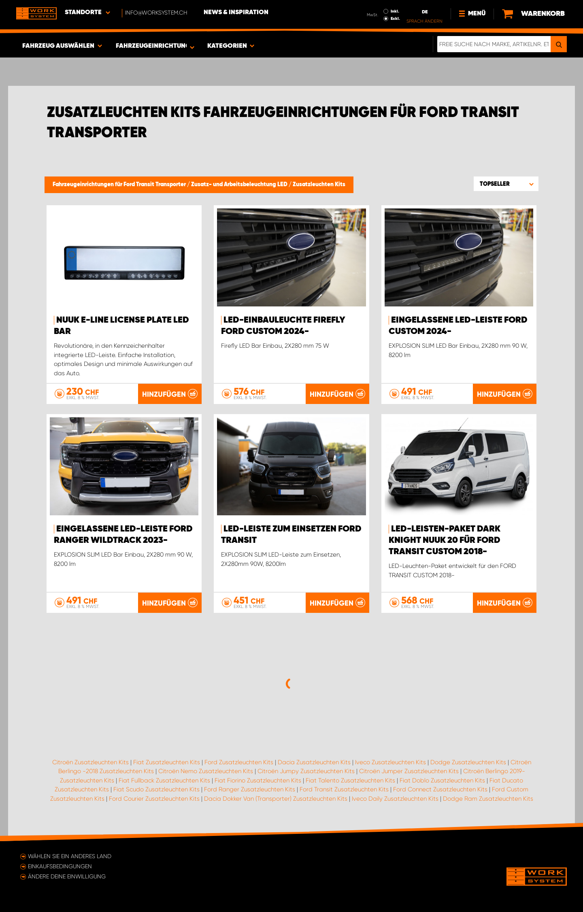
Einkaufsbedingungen (60, 866)
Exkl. (395, 19)
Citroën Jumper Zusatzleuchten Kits (409, 771)
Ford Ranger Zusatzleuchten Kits (249, 789)
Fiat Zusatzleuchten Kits (166, 762)
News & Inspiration (236, 12)
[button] (506, 183)
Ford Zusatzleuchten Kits (238, 762)
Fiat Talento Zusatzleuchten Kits (350, 780)
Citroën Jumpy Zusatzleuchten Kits (306, 771)
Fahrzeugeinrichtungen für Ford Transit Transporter (120, 184)
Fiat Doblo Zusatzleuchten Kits (442, 780)
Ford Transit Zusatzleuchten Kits (344, 789)
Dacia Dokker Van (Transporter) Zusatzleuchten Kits (275, 798)
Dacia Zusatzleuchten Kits (314, 762)
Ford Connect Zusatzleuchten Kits (440, 789)
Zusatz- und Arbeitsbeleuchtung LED (240, 184)
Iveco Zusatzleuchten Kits (390, 762)
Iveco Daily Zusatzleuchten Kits (395, 798)
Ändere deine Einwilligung (67, 876)
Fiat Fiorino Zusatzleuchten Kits (258, 780)
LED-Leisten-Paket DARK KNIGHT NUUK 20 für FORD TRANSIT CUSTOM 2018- (444, 540)
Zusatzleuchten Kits (319, 184)
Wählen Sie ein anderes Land (69, 856)
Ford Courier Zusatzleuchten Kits (154, 798)
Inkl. (395, 11)
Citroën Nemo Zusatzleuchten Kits (205, 771)
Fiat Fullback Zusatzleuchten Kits (164, 780)
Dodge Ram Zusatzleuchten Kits (488, 798)
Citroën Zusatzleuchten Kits (90, 762)
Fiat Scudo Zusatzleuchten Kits (156, 789)
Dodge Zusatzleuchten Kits (468, 762)
